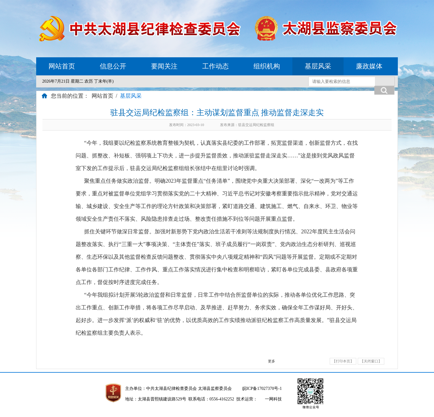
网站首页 (62, 66)
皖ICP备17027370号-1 (262, 388)
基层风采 (318, 66)
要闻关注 (164, 66)
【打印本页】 (343, 361)
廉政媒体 (369, 66)
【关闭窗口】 (371, 361)
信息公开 (113, 66)
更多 (271, 361)
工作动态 (215, 66)
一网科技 (273, 399)
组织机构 (266, 66)
